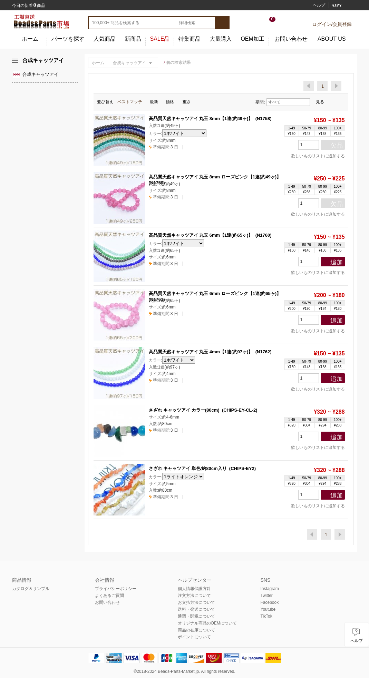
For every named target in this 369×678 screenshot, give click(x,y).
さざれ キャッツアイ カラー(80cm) (184, 410)
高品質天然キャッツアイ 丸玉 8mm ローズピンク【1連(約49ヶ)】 (215, 176)
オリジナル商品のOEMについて (207, 623)
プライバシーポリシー (115, 588)
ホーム (30, 39)
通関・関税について (196, 616)
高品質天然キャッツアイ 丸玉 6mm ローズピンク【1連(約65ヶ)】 (215, 293)
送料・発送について (196, 609)
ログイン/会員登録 (332, 24)
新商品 (133, 39)
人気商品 (105, 39)
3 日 (163, 147)
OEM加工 (252, 39)
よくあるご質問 (109, 595)
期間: (260, 102)
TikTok (266, 616)
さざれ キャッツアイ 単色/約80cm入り (188, 468)
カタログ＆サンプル (30, 588)
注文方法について (194, 595)
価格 (172, 102)
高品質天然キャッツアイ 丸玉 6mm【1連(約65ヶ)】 (201, 235)
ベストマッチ (131, 101)
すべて (288, 102)
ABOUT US (332, 39)
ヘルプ (319, 5)
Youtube (268, 609)
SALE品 (160, 39)
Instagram (270, 588)
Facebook (270, 602)
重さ (189, 101)
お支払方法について (196, 602)
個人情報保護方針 (194, 588)
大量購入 (221, 39)
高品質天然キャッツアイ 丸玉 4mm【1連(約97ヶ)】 (201, 351)
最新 (156, 101)
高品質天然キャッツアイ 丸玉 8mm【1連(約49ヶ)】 (201, 118)
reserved (226, 671)
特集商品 (189, 39)
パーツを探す (68, 39)
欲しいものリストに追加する (315, 155)
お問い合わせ (291, 39)
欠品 (336, 145)
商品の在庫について (196, 630)
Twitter (267, 595)
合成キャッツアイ (129, 62)
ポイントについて (194, 637)
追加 (336, 262)
